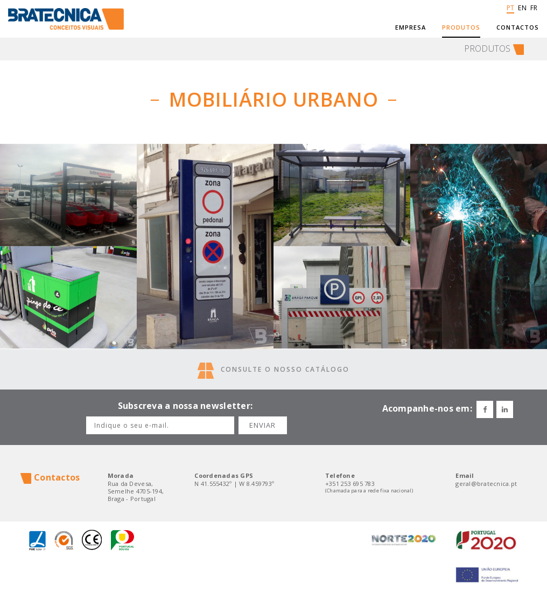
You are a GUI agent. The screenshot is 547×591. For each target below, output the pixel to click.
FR (532, 10)
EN (521, 10)
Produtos (461, 27)
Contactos (517, 27)
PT (509, 10)
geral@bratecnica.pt (486, 483)
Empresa (410, 27)
